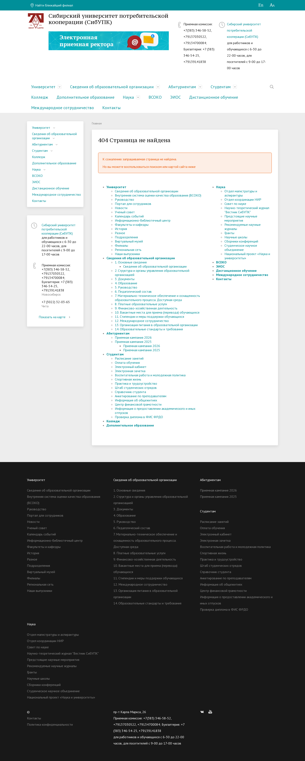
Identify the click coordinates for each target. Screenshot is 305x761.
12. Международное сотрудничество (142, 321)
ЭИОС (175, 97)
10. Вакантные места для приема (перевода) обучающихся (157, 312)
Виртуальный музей (129, 241)
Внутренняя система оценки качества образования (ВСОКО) (158, 195)
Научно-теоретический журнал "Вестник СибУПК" (246, 210)
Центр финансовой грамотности (138, 404)
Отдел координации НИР (242, 199)
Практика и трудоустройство (136, 383)
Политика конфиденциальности (50, 724)
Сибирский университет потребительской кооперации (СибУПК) (244, 30)
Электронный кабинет (130, 367)
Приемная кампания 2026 (133, 337)
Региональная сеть (128, 250)
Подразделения (126, 237)
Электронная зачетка (130, 371)
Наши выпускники (127, 254)
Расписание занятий (129, 358)
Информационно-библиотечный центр (142, 220)
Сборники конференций (241, 241)
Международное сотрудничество (62, 107)
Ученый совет (125, 212)
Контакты (111, 107)
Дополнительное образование (85, 97)
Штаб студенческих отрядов (136, 388)
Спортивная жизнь (128, 379)
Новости (121, 208)
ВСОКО (155, 97)
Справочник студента (130, 392)
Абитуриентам (182, 86)
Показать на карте (55, 317)
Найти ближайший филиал (51, 5)
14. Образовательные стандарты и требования (149, 329)
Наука (128, 97)
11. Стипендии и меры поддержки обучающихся (149, 316)
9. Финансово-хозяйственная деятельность (146, 308)
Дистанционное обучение (213, 97)
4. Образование (126, 283)
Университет (43, 86)
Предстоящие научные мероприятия (240, 218)
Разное (120, 233)
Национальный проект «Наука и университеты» (61, 697)
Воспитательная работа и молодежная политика (150, 375)
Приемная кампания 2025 (133, 342)
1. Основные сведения (131, 262)
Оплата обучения (127, 362)
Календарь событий (129, 216)
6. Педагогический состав (133, 291)
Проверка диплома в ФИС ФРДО (139, 417)
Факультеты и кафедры (132, 224)
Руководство (124, 199)
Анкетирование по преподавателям (140, 396)
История (121, 229)
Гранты (229, 233)
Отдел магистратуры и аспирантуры (240, 193)
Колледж (39, 97)
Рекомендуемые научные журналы (52, 666)
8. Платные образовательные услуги (141, 304)
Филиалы (121, 245)
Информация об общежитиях (136, 400)
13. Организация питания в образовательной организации (156, 325)
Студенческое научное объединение (240, 247)
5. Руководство (126, 287)
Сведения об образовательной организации (112, 86)
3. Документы (125, 279)
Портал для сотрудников (133, 204)
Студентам (221, 86)
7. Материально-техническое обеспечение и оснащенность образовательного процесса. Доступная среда (157, 298)
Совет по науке (235, 204)
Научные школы (235, 237)
